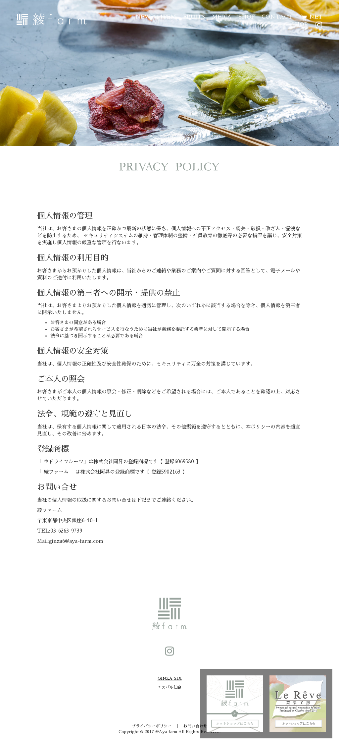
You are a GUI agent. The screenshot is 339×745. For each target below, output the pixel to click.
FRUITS (194, 17)
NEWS (144, 17)
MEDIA (221, 17)
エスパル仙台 (169, 687)
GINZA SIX (170, 678)
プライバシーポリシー (151, 726)
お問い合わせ (195, 726)
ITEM (168, 17)
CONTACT (277, 17)
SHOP (246, 17)
